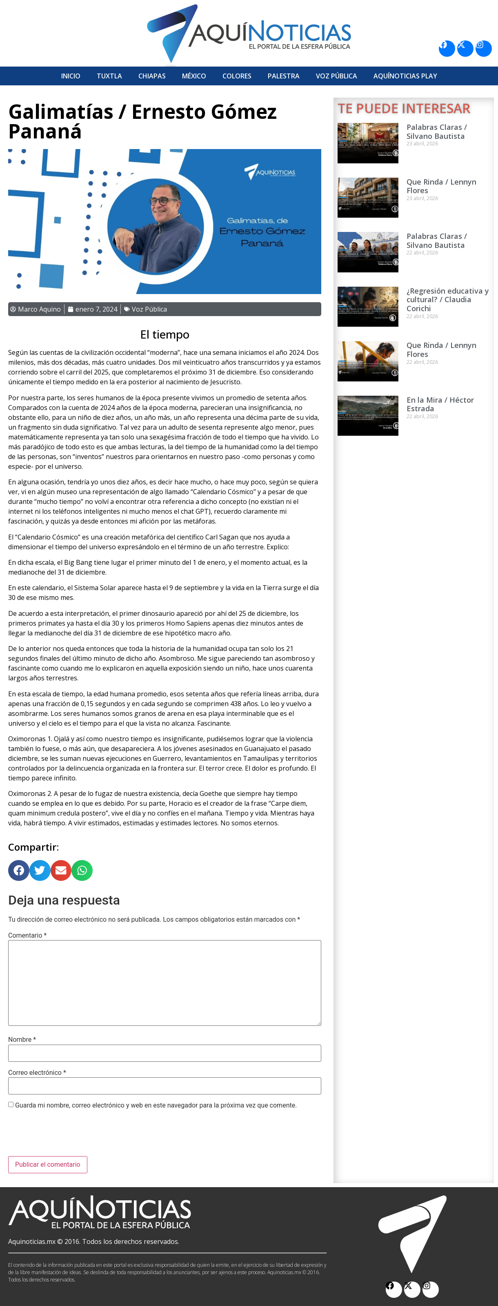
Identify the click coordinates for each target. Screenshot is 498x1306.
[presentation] (70, 1136)
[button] (18, 870)
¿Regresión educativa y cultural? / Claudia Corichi (448, 299)
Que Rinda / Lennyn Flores (441, 186)
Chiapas (152, 75)
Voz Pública (336, 75)
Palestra (284, 75)
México (194, 75)
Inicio (70, 75)
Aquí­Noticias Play (405, 75)
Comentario (27, 935)
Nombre (22, 1039)
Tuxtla (109, 75)
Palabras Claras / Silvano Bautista (437, 131)
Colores (236, 75)
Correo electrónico (37, 1073)
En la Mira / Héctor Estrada (440, 404)
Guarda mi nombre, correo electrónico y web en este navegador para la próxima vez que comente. (156, 1105)
